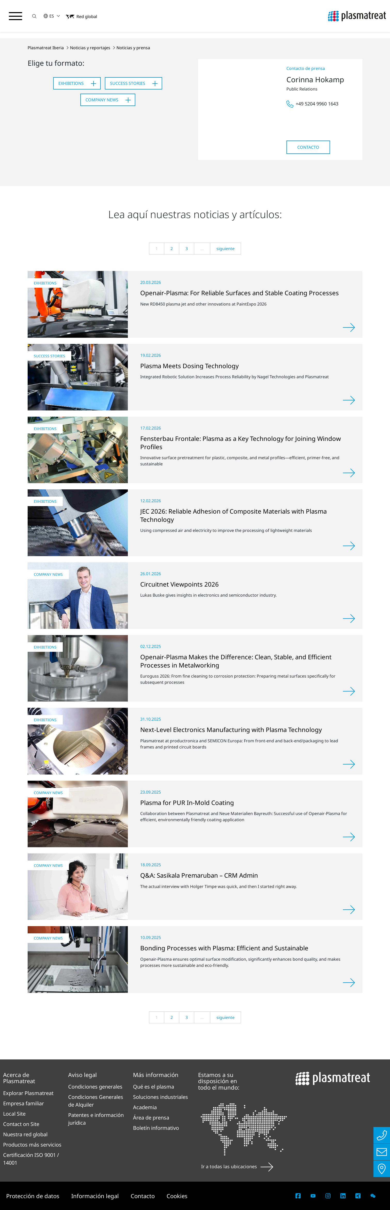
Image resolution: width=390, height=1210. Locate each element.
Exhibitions (71, 83)
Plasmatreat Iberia (46, 48)
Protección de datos (33, 1196)
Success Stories (127, 83)
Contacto (308, 147)
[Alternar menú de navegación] (15, 16)
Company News (101, 100)
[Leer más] (349, 327)
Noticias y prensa (133, 48)
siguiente (225, 248)
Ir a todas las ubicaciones (237, 1166)
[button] (34, 16)
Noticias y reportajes (90, 48)
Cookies (177, 1196)
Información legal (95, 1196)
